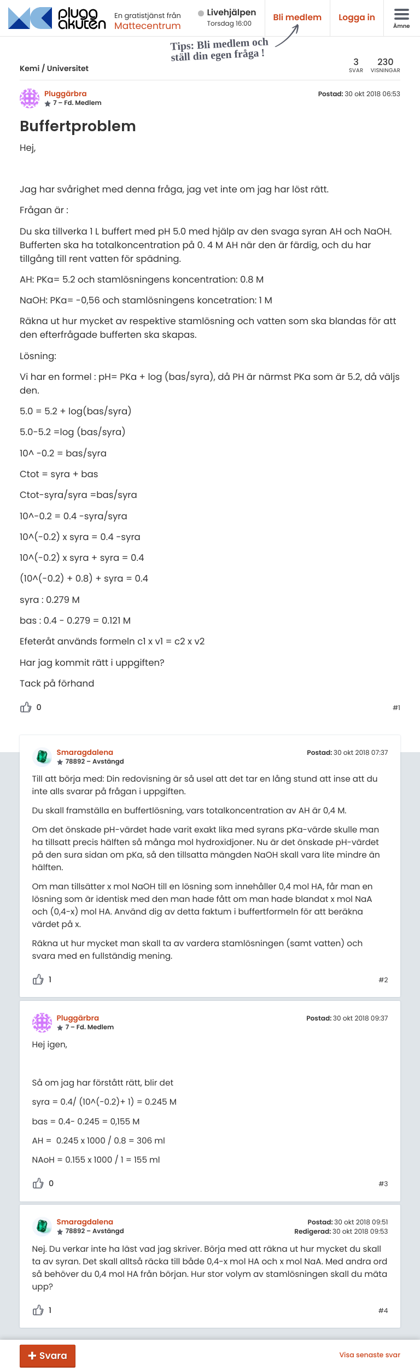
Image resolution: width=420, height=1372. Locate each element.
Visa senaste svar (369, 1355)
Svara (53, 1355)
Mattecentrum (147, 26)
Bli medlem (297, 18)
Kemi (29, 68)
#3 (383, 1184)
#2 (383, 980)
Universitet (68, 68)
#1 (396, 708)
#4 (383, 1311)
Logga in (357, 18)
